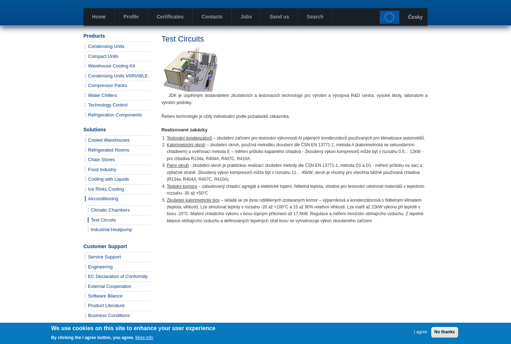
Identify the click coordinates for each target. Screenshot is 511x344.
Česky (415, 17)
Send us (279, 17)
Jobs (246, 17)
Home (99, 17)
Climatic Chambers (110, 210)
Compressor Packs (107, 85)
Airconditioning (103, 198)
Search (315, 17)
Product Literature (106, 305)
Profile (131, 17)
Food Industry (102, 169)
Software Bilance (105, 296)
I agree (420, 331)
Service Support (104, 257)
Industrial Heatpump (111, 229)
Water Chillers (102, 95)
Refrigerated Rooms (108, 150)
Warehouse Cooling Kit (111, 66)
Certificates (169, 17)
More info (144, 337)
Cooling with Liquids (108, 179)
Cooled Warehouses (109, 140)
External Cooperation (109, 286)
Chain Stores (101, 159)
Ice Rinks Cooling (106, 189)
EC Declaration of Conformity (118, 276)
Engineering (100, 266)
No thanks (444, 331)
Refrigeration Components (115, 115)
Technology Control (107, 105)
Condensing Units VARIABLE (118, 75)
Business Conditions (109, 315)
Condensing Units (106, 46)
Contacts (212, 17)
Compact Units (103, 56)
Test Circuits (103, 220)
